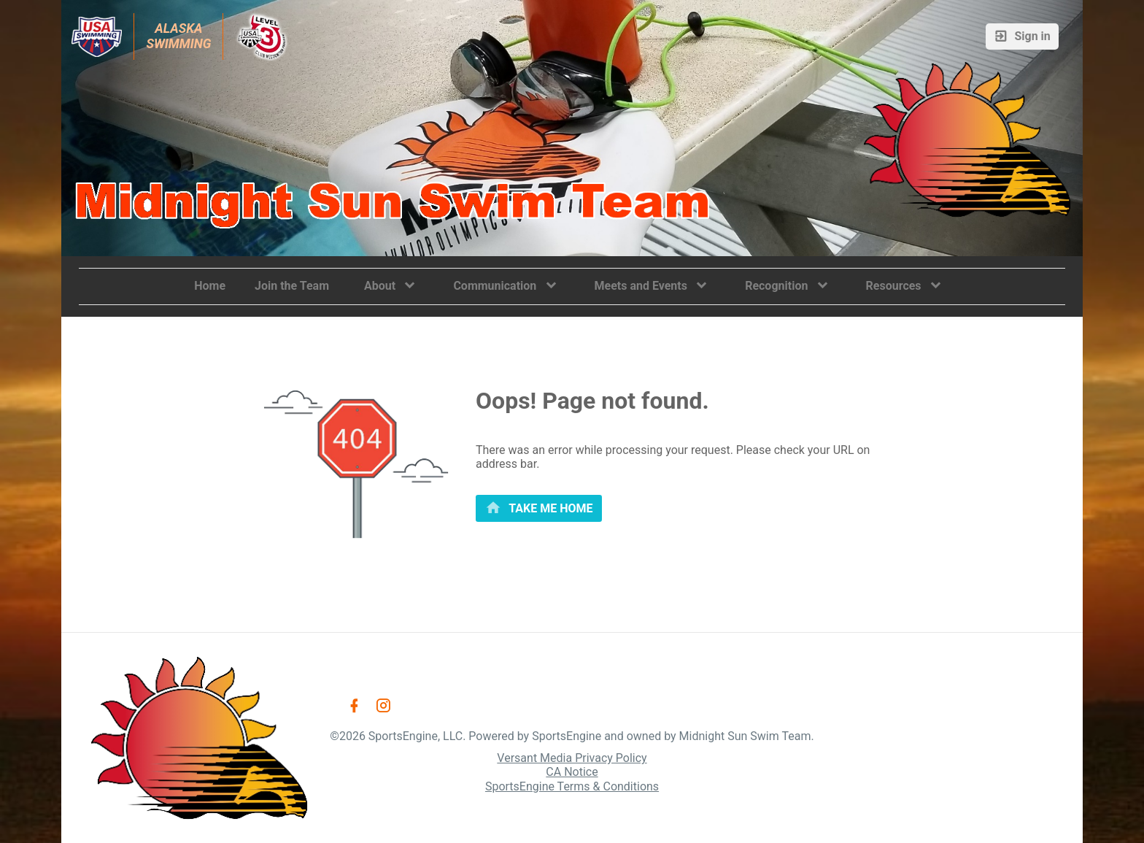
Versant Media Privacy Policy (571, 758)
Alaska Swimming (178, 36)
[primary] (539, 508)
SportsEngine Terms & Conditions (572, 786)
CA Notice (572, 772)
